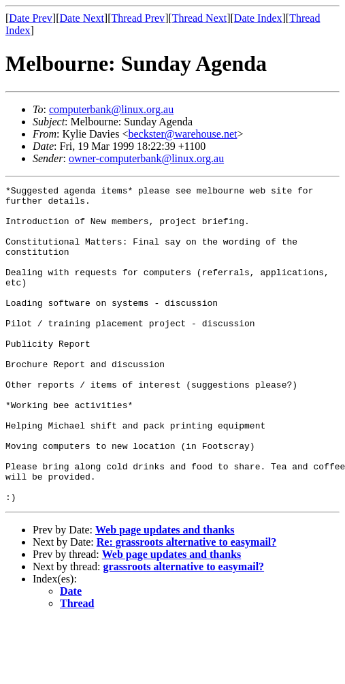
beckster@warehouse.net (182, 134)
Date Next (82, 18)
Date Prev (30, 18)
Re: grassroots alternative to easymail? (187, 605)
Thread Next (199, 18)
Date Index (258, 18)
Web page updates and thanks (165, 593)
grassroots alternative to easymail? (184, 630)
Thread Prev (138, 18)
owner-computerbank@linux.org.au (146, 158)
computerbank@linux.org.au (111, 109)
